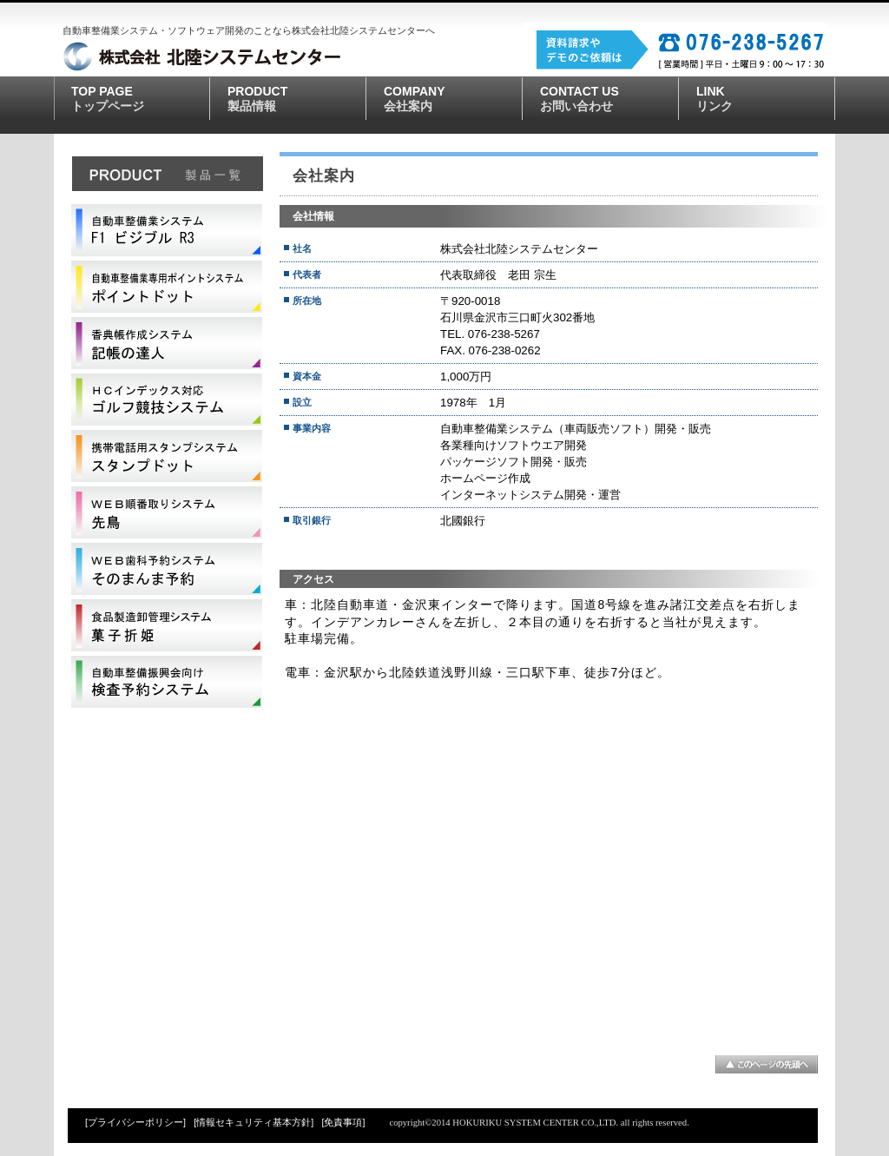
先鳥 (166, 512)
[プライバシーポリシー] (135, 1122)
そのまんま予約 (166, 569)
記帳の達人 (166, 343)
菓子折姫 (166, 625)
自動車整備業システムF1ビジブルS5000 (166, 230)
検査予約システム (166, 682)
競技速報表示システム (166, 399)
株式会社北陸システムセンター (258, 56)
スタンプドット (166, 456)
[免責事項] (343, 1122)
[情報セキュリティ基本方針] (253, 1122)
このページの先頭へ (766, 1064)
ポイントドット (166, 287)
